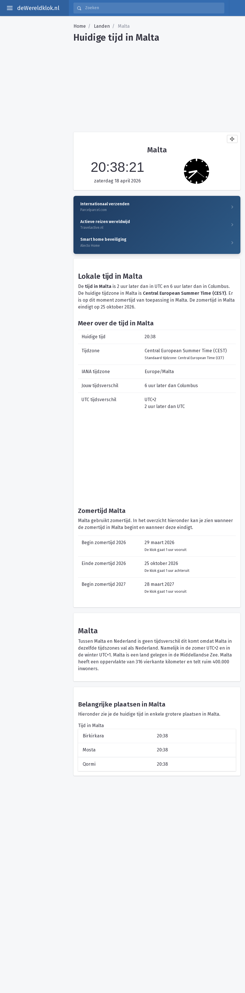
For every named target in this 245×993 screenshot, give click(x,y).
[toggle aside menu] (10, 8)
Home (79, 26)
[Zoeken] (153, 8)
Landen (102, 26)
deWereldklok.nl (38, 8)
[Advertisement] (156, 85)
